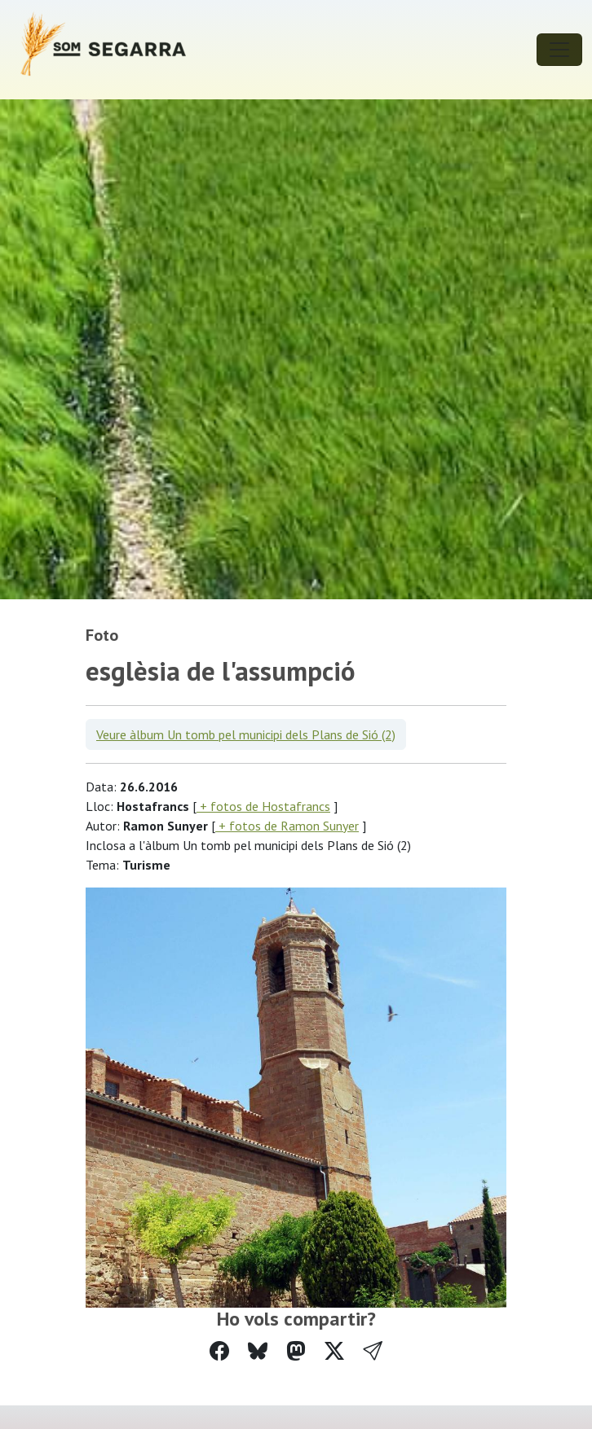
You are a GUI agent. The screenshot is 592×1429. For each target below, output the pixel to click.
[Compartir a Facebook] (219, 1351)
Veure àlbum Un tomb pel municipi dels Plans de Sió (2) (245, 734)
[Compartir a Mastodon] (296, 1351)
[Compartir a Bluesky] (257, 1351)
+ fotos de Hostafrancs (263, 806)
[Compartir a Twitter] (334, 1351)
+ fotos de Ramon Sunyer (287, 826)
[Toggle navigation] (559, 49)
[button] (372, 1351)
